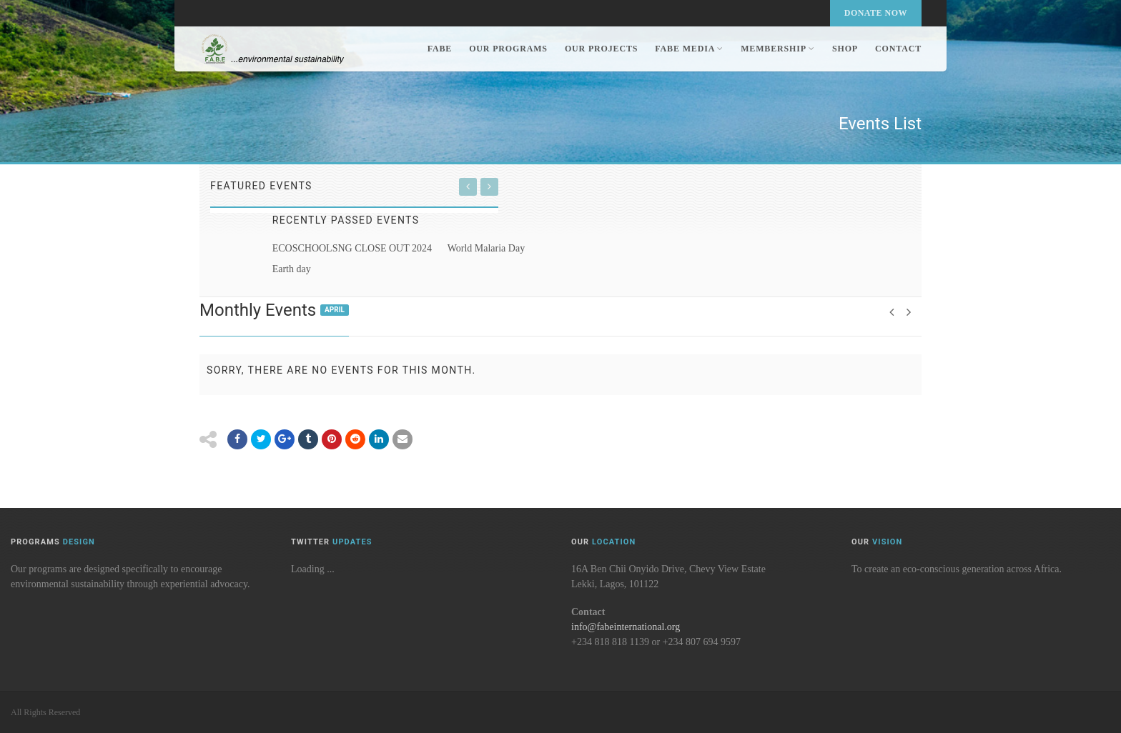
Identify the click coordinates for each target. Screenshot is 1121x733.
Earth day (291, 269)
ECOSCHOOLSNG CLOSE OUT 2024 (352, 248)
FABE (440, 49)
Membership (778, 49)
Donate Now (875, 13)
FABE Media (689, 49)
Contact (898, 49)
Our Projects (601, 49)
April (335, 310)
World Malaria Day (486, 248)
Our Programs (508, 49)
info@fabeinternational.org (625, 627)
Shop (845, 49)
